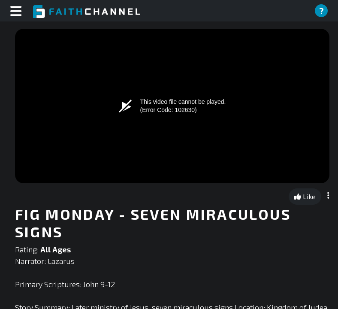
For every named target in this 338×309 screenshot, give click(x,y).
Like (305, 196)
